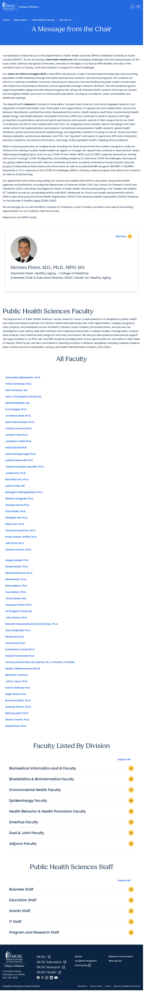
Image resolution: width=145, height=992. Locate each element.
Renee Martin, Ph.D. (17, 568)
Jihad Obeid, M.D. (15, 600)
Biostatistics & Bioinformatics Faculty (71, 780)
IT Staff (71, 923)
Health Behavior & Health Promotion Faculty (71, 812)
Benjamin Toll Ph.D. (16, 676)
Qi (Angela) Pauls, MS (18, 612)
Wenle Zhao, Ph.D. (16, 727)
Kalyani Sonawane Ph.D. (20, 657)
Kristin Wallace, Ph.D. (18, 689)
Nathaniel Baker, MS (17, 404)
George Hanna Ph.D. (17, 506)
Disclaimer (82, 987)
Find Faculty (83, 967)
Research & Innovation (121, 957)
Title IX (108, 987)
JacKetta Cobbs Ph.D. (18, 442)
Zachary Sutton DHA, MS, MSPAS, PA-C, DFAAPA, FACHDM (39, 663)
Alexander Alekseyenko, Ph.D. (23, 379)
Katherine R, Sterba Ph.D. (20, 651)
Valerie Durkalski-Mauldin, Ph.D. (24, 468)
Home (6, 20)
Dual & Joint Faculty (71, 834)
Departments (20, 20)
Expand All (124, 760)
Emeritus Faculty (71, 823)
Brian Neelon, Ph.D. (16, 587)
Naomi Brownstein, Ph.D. (20, 423)
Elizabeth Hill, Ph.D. (16, 519)
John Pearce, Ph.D (16, 619)
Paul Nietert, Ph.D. (16, 593)
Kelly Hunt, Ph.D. (15, 525)
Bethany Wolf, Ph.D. (17, 714)
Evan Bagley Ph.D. (16, 410)
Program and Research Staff (71, 933)
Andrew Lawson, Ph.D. (18, 551)
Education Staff (71, 901)
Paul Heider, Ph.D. (15, 512)
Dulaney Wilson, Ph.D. (18, 708)
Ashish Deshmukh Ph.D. (19, 461)
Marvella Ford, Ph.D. (17, 481)
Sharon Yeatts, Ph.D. (17, 721)
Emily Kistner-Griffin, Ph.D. (21, 538)
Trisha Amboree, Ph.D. (18, 385)
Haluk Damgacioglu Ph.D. (20, 455)
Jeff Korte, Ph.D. (14, 544)
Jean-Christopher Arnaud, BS (23, 398)
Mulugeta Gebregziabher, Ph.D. (24, 493)
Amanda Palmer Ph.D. (18, 606)
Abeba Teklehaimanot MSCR (22, 670)
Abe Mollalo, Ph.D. (16, 580)
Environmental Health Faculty (71, 791)
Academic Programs (86, 962)
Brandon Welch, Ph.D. (18, 702)
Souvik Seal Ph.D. (15, 644)
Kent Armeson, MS (16, 391)
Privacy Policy (96, 987)
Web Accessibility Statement (127, 987)
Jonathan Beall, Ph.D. (18, 417)
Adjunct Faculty (71, 845)
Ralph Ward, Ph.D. (16, 695)
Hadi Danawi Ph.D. (16, 449)
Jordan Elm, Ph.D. (15, 474)
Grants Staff (71, 912)
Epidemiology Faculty (71, 802)
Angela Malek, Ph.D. (17, 561)
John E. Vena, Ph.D (16, 682)
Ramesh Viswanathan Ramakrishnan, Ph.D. (31, 625)
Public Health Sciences (43, 20)
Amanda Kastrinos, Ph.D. (20, 532)
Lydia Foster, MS (15, 487)
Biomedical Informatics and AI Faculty (71, 769)
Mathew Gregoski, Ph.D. (19, 500)
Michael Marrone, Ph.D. (19, 574)
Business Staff (71, 890)
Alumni (78, 957)
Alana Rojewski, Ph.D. (18, 631)
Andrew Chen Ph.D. (16, 436)
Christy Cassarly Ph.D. (18, 430)
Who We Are (65, 20)
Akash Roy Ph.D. (14, 638)
